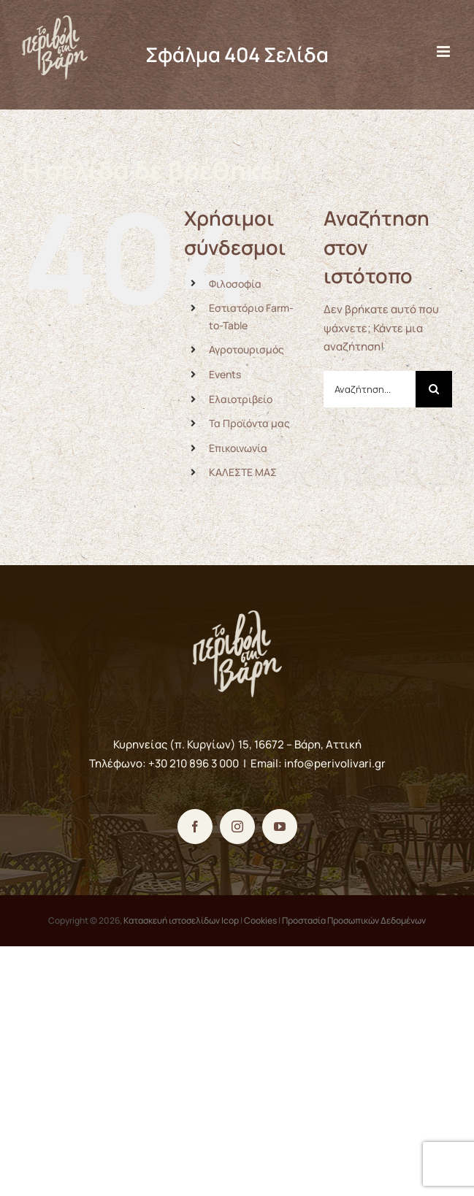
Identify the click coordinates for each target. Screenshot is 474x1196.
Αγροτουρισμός (246, 349)
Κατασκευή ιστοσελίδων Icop (181, 920)
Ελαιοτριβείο (240, 399)
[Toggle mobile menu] (444, 51)
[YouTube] (279, 826)
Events (225, 374)
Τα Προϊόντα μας (249, 423)
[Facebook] (195, 826)
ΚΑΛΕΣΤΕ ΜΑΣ (243, 472)
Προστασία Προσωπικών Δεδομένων (354, 920)
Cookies (260, 920)
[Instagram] (237, 826)
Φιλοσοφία (235, 284)
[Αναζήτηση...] (370, 389)
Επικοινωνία (238, 448)
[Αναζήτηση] (434, 389)
